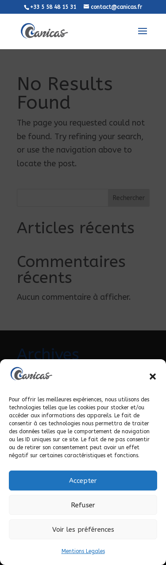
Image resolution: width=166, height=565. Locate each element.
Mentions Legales (83, 551)
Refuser (83, 505)
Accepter (83, 481)
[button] (152, 376)
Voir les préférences (83, 530)
